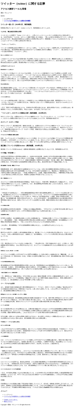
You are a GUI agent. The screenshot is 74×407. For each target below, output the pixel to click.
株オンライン (8, 401)
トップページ (8, 394)
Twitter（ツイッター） (11, 399)
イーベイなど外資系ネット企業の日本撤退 (17, 396)
